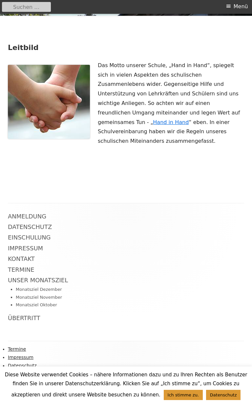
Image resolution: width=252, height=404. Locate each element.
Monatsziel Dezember (39, 289)
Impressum (25, 248)
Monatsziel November (39, 297)
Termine (21, 269)
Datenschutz (30, 226)
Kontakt (21, 258)
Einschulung (29, 237)
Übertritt (24, 318)
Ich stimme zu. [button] (183, 394)
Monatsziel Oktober (36, 304)
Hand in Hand (171, 122)
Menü (241, 6)
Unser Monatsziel (38, 280)
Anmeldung (27, 216)
